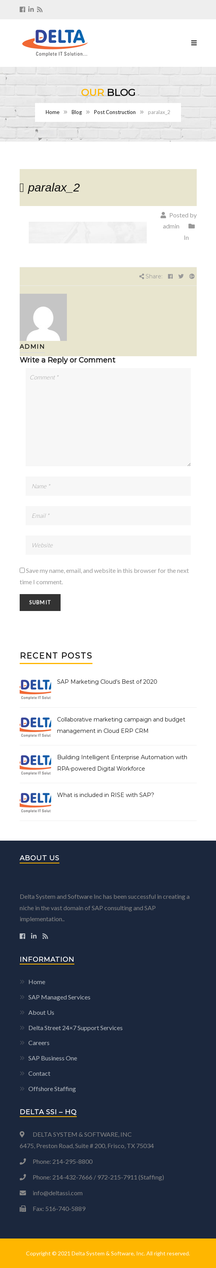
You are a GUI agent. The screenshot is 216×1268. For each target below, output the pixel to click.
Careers (39, 1042)
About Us (41, 1012)
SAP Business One (52, 1058)
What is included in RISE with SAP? (105, 795)
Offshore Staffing (52, 1088)
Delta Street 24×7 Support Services (75, 1027)
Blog (77, 112)
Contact (39, 1073)
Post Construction (115, 112)
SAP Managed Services (59, 997)
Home (52, 112)
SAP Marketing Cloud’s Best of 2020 (107, 681)
